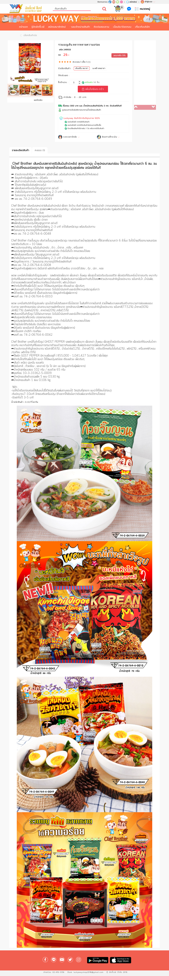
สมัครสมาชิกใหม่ (57, 27)
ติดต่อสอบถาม (101, 27)
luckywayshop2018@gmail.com (89, 972)
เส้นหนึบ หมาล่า (82, 67)
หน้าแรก (23, 27)
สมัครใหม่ (131, 1)
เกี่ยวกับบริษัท (142, 27)
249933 (67, 49)
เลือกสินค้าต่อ (28, 35)
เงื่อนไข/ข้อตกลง (122, 27)
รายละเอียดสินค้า (20, 150)
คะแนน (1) (40, 150)
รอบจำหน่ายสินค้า (80, 27)
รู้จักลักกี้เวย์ (38, 27)
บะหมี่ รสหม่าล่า (99, 67)
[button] (139, 107)
